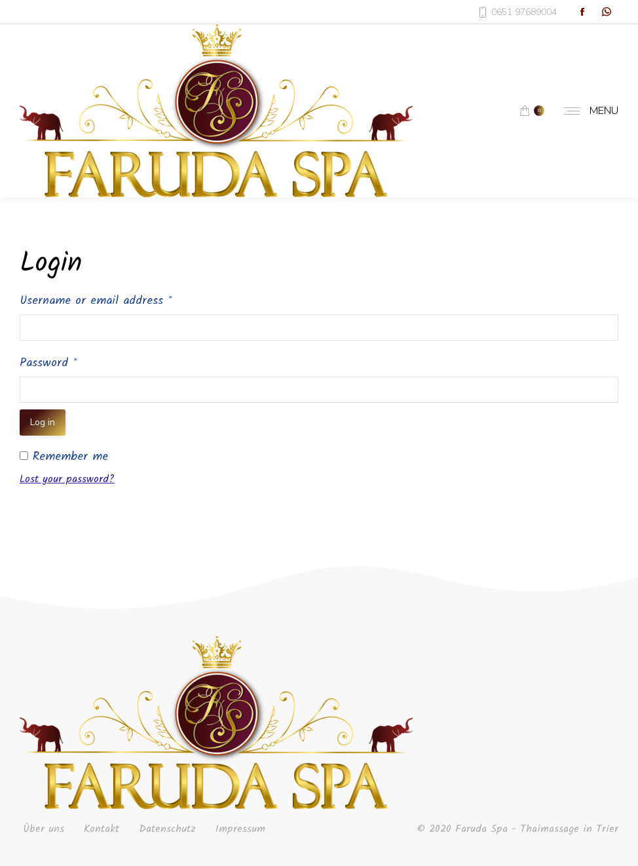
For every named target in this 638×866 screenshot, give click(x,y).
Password (48, 363)
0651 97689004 (517, 12)
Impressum (240, 829)
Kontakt (101, 829)
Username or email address (96, 301)
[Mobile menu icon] (587, 110)
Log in (42, 422)
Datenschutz (167, 829)
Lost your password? (67, 479)
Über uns (43, 829)
